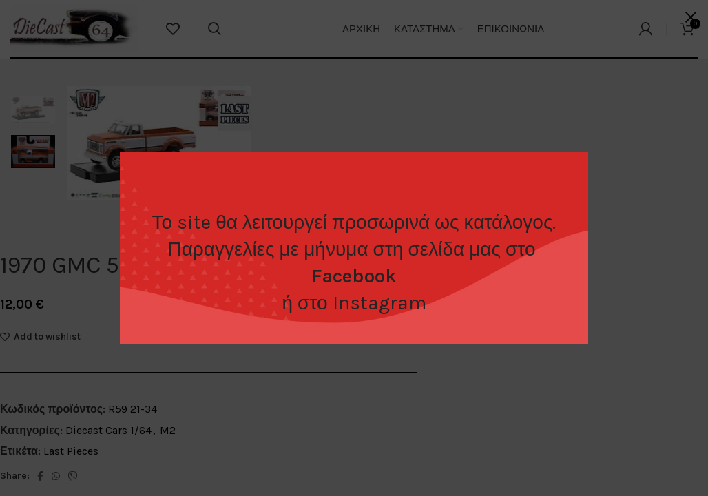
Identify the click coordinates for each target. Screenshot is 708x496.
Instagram (379, 302)
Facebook (354, 276)
